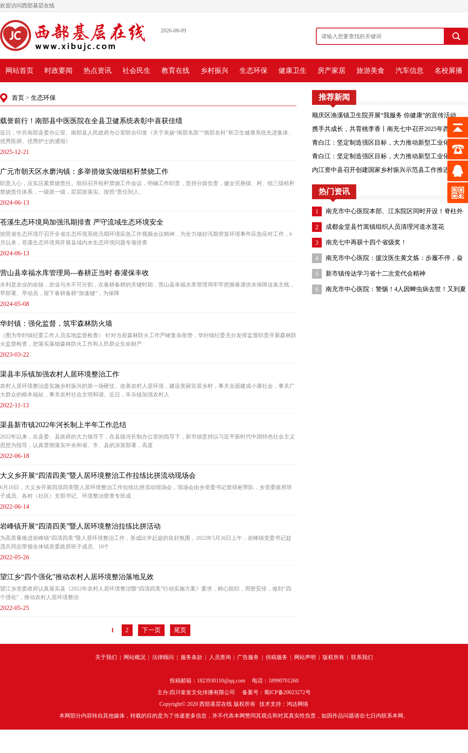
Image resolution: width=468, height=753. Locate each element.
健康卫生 (292, 70)
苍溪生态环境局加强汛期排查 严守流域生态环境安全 (81, 222)
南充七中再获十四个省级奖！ (366, 242)
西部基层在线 (215, 704)
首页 (18, 97)
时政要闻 (58, 70)
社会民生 (136, 70)
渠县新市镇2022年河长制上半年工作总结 (63, 425)
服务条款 (191, 657)
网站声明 (305, 657)
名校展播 (448, 70)
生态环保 (253, 70)
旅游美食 (370, 70)
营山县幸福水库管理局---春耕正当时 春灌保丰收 (74, 273)
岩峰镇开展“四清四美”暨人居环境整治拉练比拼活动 (80, 526)
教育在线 (175, 70)
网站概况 (134, 657)
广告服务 (248, 657)
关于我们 (106, 657)
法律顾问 (163, 657)
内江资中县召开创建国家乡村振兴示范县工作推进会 (384, 169)
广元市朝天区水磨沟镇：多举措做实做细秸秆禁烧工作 (84, 171)
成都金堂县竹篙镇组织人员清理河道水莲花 (385, 226)
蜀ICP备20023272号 (287, 692)
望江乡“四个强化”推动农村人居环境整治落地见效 (77, 577)
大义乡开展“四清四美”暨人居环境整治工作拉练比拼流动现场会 (98, 475)
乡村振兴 (214, 70)
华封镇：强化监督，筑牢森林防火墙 (56, 323)
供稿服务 (276, 657)
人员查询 (220, 657)
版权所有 (333, 657)
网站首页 (19, 70)
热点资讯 (97, 70)
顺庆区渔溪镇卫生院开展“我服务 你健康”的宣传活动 (384, 115)
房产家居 (331, 70)
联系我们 (362, 657)
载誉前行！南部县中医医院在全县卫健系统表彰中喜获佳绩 (91, 121)
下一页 (151, 630)
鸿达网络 (297, 704)
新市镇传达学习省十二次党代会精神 (375, 273)
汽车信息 (409, 70)
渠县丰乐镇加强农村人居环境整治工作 (59, 374)
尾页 (180, 630)
